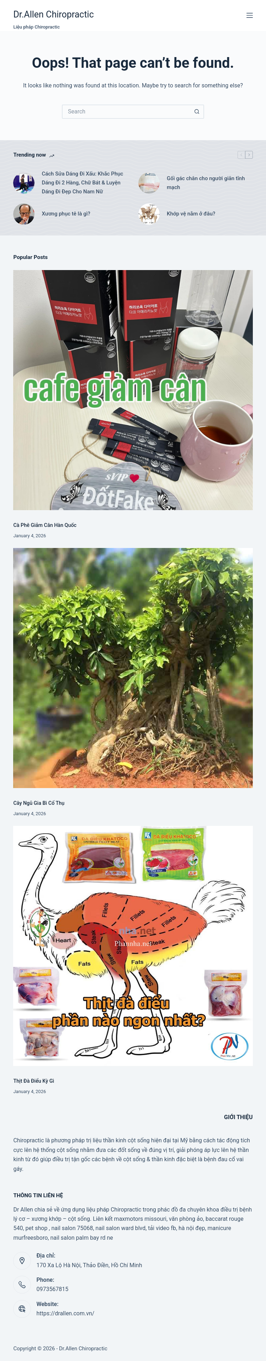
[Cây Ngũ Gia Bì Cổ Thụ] (132, 668)
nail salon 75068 (72, 1228)
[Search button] (197, 112)
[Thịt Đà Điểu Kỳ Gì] (132, 946)
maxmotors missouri (140, 1218)
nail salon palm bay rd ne (81, 1237)
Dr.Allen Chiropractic (53, 14)
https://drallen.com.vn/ (65, 1313)
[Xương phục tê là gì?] (23, 214)
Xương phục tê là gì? (66, 213)
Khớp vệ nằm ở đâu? (191, 213)
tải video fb (162, 1228)
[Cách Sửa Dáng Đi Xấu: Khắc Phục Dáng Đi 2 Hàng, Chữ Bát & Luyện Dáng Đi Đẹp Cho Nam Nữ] (23, 183)
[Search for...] (126, 112)
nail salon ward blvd (121, 1228)
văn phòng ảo (186, 1218)
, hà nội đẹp (190, 1228)
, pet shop (35, 1228)
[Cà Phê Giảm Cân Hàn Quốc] (132, 390)
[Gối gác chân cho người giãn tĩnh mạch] (149, 183)
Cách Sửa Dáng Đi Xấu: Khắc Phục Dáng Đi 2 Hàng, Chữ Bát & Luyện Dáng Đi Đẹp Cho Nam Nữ (82, 183)
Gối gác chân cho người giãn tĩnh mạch (206, 183)
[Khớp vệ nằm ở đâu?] (149, 214)
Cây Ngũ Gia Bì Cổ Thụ (38, 803)
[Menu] (249, 15)
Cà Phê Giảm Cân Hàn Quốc (44, 525)
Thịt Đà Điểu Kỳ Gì (33, 1081)
